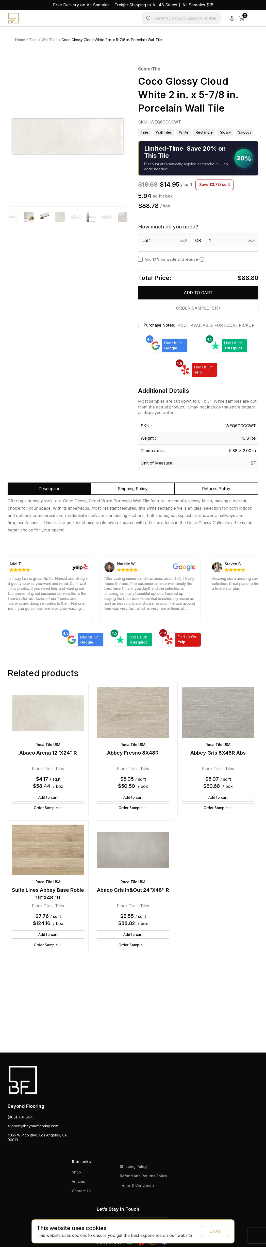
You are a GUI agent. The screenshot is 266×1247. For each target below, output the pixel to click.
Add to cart (198, 292)
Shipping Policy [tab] (132, 488)
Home (20, 40)
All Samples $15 (197, 4)
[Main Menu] (253, 18)
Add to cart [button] (48, 797)
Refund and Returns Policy (143, 1176)
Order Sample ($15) (198, 308)
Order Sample (48, 808)
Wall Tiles (49, 40)
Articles (78, 1181)
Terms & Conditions (137, 1185)
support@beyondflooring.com (33, 1126)
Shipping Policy (133, 1166)
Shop (76, 1172)
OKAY (215, 1231)
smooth (244, 132)
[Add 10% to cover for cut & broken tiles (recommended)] (202, 259)
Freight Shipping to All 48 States (145, 4)
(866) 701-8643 (21, 1117)
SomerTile (149, 69)
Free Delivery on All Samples (81, 4)
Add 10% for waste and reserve (175, 259)
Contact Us (81, 1191)
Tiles (33, 40)
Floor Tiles (42, 768)
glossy (225, 132)
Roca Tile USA (48, 744)
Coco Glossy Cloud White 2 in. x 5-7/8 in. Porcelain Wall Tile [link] (111, 40)
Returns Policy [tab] (216, 488)
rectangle (204, 132)
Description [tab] (49, 488)
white (184, 132)
